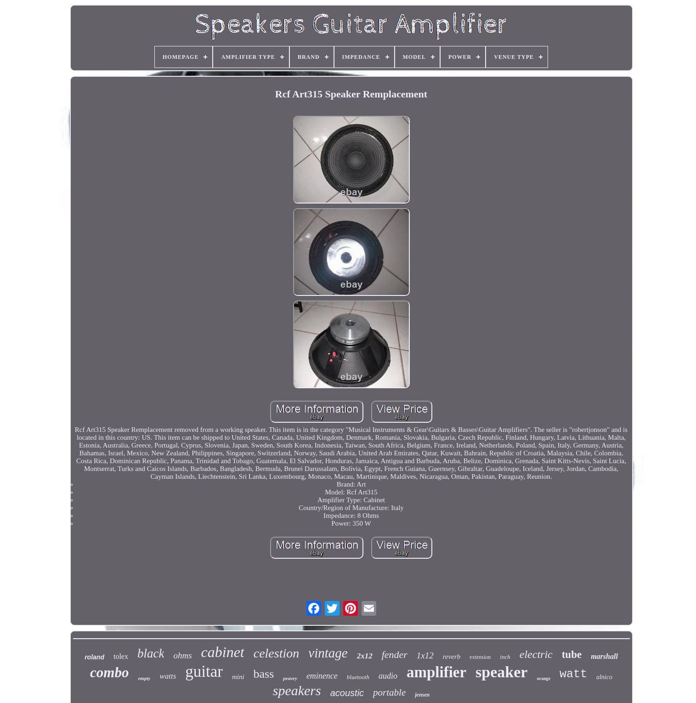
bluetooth (358, 677)
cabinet (222, 652)
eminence (322, 675)
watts (167, 676)
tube (572, 654)
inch (505, 656)
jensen (422, 695)
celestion (277, 653)
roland (94, 657)
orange (543, 678)
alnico (604, 677)
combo (109, 672)
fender (394, 654)
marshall (604, 656)
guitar (204, 671)
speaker (501, 671)
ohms (182, 655)
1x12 (425, 655)
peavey (290, 678)
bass (264, 673)
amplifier (436, 672)
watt (573, 674)
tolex (120, 656)
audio (388, 675)
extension (480, 657)
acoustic (347, 693)
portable (389, 692)
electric (536, 654)
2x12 (365, 656)
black (150, 653)
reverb (452, 656)
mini (238, 676)
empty (144, 678)
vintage (327, 653)
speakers (297, 690)
